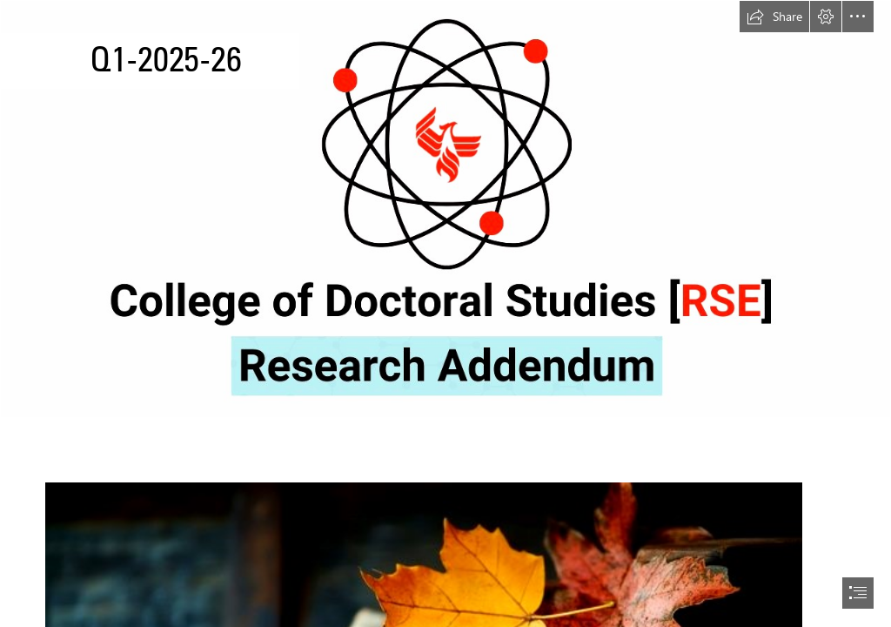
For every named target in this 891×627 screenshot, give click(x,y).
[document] (445, 313)
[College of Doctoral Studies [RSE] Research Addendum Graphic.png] (445, 209)
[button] (774, 16)
